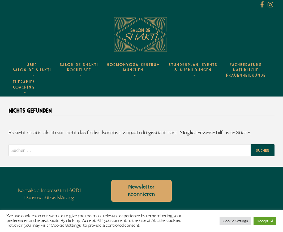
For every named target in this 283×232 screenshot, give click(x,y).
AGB (74, 190)
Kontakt (27, 190)
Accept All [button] (265, 221)
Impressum (53, 190)
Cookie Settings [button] (235, 221)
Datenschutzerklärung (49, 197)
